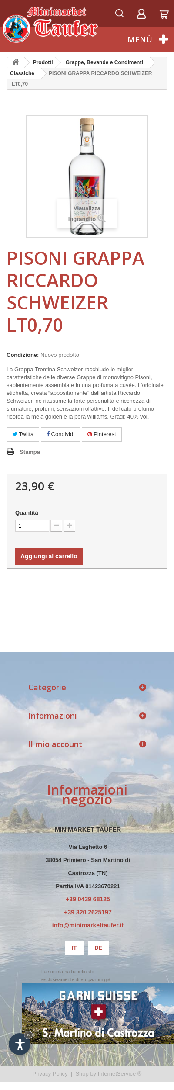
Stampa (30, 452)
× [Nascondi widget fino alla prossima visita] (28, 1034)
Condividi (60, 434)
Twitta (22, 434)
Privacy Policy (50, 1073)
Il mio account (55, 744)
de (98, 948)
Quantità (26, 512)
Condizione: (23, 355)
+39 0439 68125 (88, 899)
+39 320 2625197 (87, 912)
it (74, 948)
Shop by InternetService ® (108, 1073)
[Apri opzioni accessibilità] (19, 1044)
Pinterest (101, 434)
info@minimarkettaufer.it (88, 925)
